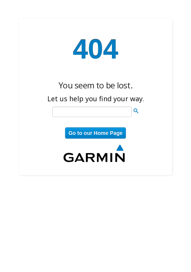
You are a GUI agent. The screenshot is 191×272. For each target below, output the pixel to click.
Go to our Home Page (95, 133)
